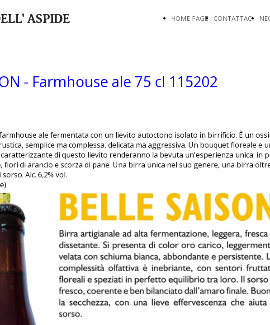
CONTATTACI (233, 18)
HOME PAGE (189, 18)
